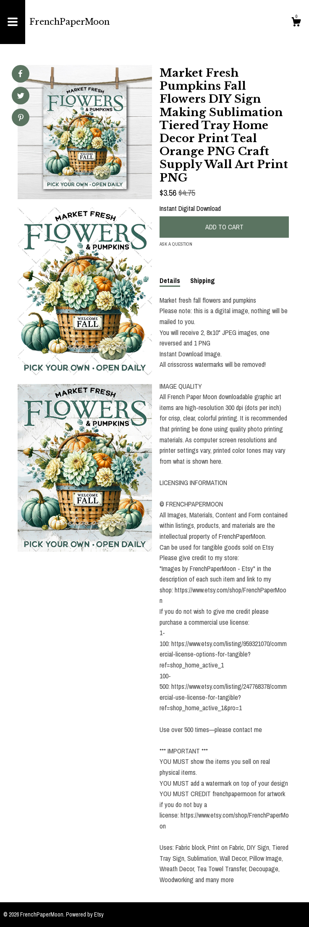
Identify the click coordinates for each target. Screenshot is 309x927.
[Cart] (296, 23)
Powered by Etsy (85, 914)
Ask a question (176, 244)
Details (170, 280)
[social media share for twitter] (20, 96)
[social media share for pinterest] (20, 118)
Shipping (202, 280)
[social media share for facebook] (20, 73)
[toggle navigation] (12, 22)
